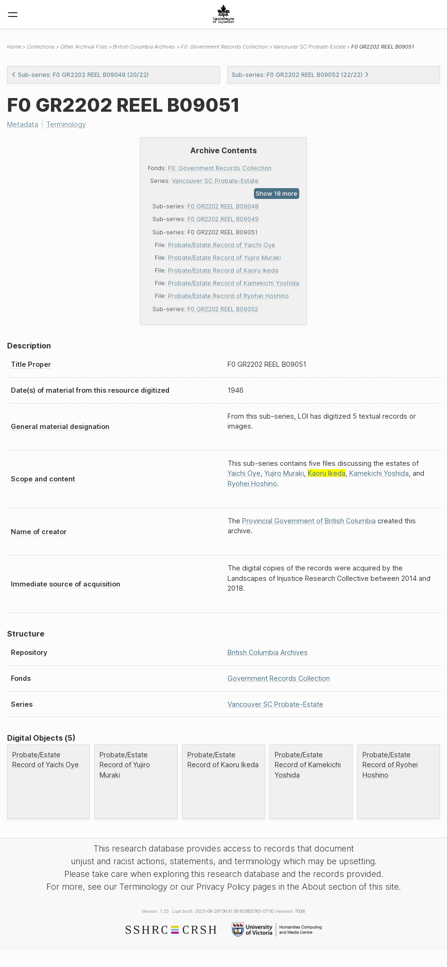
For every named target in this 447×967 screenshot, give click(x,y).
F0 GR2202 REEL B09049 (223, 219)
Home (14, 46)
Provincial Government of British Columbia (309, 521)
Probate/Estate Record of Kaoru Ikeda (223, 270)
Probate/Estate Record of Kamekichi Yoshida (233, 283)
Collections (41, 46)
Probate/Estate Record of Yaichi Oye (221, 244)
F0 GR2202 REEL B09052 (222, 309)
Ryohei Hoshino (252, 483)
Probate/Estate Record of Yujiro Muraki (224, 257)
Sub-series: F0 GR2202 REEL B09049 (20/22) (80, 74)
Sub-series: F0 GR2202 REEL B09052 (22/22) (300, 74)
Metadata (22, 124)
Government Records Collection (279, 678)
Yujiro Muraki (284, 473)
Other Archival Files (84, 46)
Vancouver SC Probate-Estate (215, 180)
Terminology (66, 124)
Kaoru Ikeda (327, 473)
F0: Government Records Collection (219, 168)
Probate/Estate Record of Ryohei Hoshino (228, 295)
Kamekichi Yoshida (379, 473)
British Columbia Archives (144, 46)
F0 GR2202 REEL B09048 (223, 206)
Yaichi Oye (244, 473)
